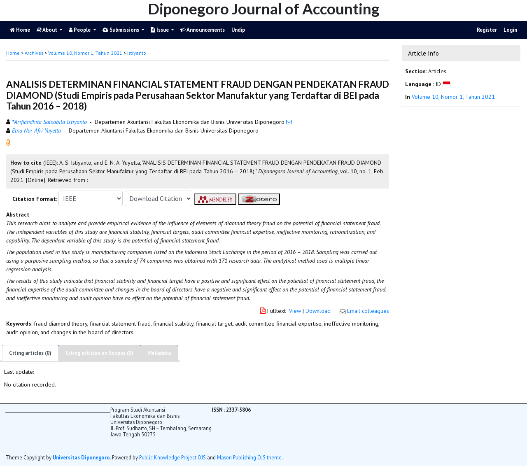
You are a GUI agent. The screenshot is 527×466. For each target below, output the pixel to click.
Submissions (121, 29)
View (295, 311)
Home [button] (13, 53)
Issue (160, 29)
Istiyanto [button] (136, 53)
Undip (238, 29)
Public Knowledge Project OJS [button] (172, 457)
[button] (8, 142)
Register (487, 29)
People (80, 29)
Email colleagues (368, 311)
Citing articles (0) (30, 353)
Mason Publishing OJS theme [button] (249, 457)
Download (318, 311)
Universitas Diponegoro (81, 457)
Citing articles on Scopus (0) (99, 353)
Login (510, 29)
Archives (34, 53)
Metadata (159, 353)
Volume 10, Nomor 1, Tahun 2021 (85, 53)
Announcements (202, 29)
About (47, 29)
